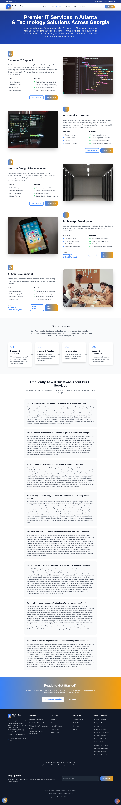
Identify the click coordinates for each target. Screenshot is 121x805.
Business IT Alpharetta (100, 739)
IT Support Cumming (100, 729)
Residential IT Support (36, 723)
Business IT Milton (99, 742)
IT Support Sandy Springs (101, 732)
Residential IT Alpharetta (101, 748)
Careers (53, 723)
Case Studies (55, 729)
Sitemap (75, 729)
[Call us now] (4, 800)
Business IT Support (36, 720)
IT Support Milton (99, 723)
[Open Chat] (53, 798)
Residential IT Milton (100, 751)
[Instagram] (69, 798)
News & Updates (56, 726)
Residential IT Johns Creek (101, 755)
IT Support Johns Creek (101, 726)
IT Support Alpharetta (100, 720)
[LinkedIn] (65, 798)
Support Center (78, 720)
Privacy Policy (52, 793)
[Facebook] (58, 798)
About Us (54, 720)
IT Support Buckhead (100, 736)
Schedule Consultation (53, 699)
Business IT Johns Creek (101, 745)
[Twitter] (61, 798)
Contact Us (76, 723)
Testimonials (55, 732)
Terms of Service (62, 793)
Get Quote (109, 7)
